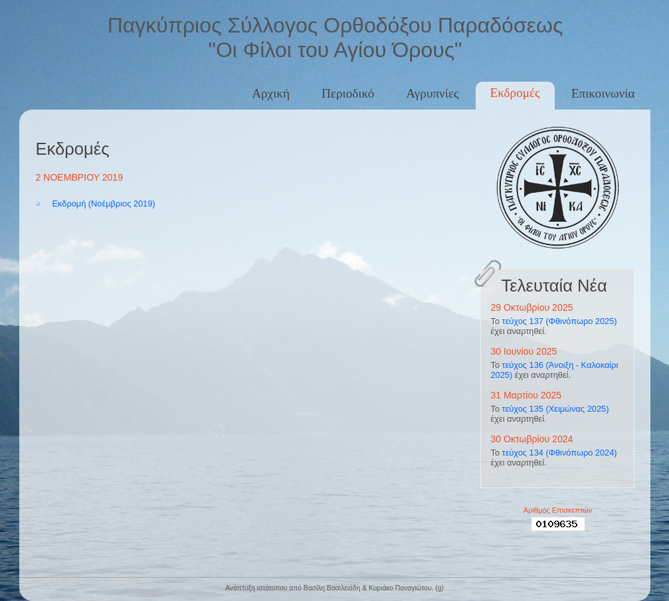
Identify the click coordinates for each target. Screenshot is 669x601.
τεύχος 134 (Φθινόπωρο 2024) (559, 453)
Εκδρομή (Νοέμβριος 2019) (103, 204)
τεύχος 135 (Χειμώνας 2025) (555, 409)
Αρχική (271, 93)
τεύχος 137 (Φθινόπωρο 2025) (559, 321)
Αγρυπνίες (432, 93)
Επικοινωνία (603, 93)
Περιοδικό (348, 93)
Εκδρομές (515, 93)
